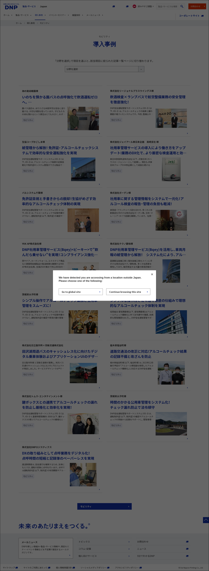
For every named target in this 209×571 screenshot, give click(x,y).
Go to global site (71, 291)
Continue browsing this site (125, 291)
